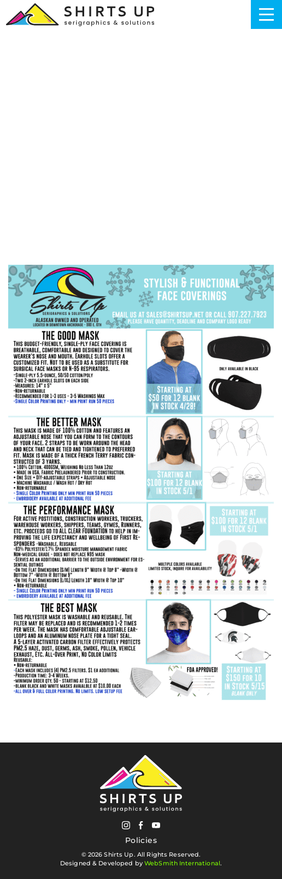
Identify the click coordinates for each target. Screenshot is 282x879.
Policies (141, 841)
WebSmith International (182, 863)
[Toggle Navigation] (266, 14)
